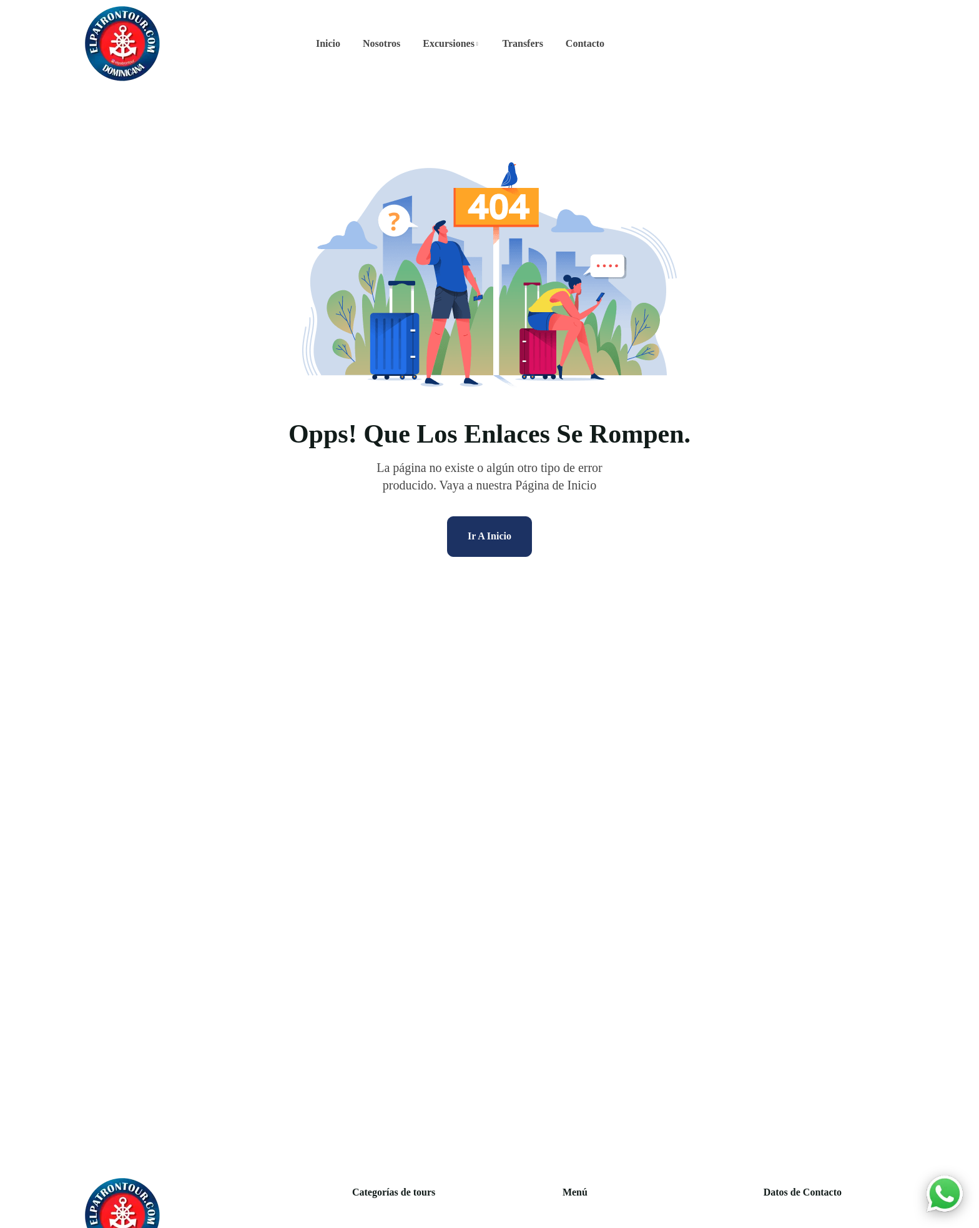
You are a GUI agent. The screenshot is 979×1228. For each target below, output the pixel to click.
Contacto (585, 43)
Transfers (522, 43)
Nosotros (381, 43)
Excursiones (449, 43)
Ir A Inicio (489, 536)
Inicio (328, 43)
